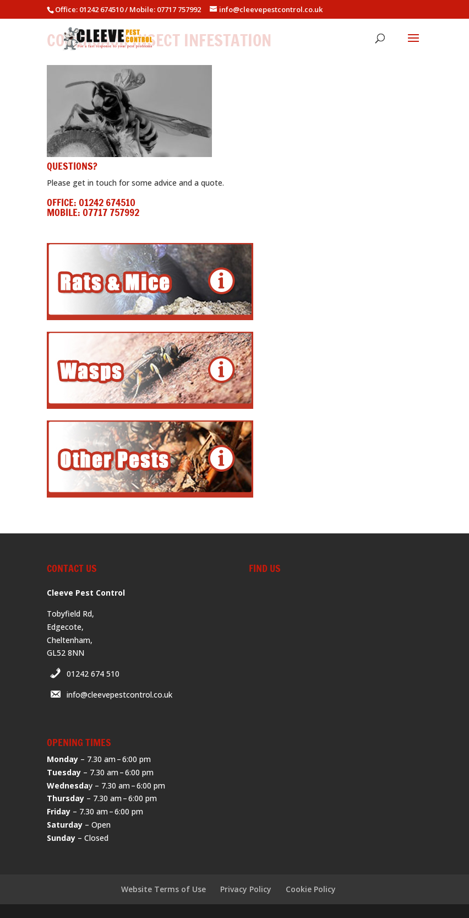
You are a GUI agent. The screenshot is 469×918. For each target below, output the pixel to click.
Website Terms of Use (163, 889)
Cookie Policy (311, 889)
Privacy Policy (245, 889)
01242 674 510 (93, 673)
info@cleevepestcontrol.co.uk (119, 694)
